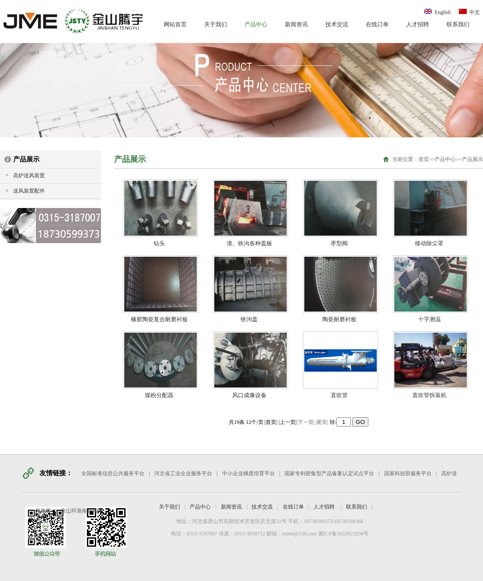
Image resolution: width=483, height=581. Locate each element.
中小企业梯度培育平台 (248, 473)
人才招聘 (417, 24)
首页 (423, 159)
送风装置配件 (29, 191)
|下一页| (305, 422)
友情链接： (56, 473)
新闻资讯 (296, 24)
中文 (469, 12)
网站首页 (175, 24)
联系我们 (458, 24)
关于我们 (215, 24)
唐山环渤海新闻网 (82, 511)
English (437, 12)
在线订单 (377, 24)
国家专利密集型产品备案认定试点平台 (329, 473)
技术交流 (336, 24)
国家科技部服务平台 (408, 473)
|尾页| (322, 422)
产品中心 (256, 24)
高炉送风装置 (29, 175)
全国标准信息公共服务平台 (112, 473)
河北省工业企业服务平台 (183, 473)
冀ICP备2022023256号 (343, 534)
